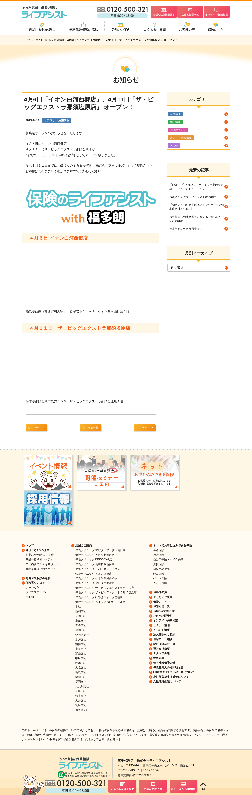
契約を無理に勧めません (41, 569)
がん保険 (158, 573)
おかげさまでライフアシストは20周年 (193, 196)
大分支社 (80, 700)
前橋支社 (80, 644)
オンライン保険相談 (165, 620)
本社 (78, 606)
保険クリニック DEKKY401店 (93, 559)
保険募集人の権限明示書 (168, 667)
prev (36, 427)
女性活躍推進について (167, 681)
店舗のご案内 (83, 545)
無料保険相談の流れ (38, 578)
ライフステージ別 (37, 592)
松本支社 (80, 663)
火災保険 (158, 564)
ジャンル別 (32, 587)
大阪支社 (80, 667)
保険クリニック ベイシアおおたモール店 (100, 601)
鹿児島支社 (82, 709)
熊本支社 (80, 695)
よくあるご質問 (162, 597)
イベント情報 (161, 629)
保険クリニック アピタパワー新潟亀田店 (100, 550)
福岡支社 (80, 681)
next (144, 427)
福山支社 (80, 677)
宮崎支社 (80, 705)
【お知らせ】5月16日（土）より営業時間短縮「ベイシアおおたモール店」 (196, 187)
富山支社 (80, 653)
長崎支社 (80, 691)
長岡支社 (80, 616)
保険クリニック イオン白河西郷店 (96, 578)
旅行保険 (158, 554)
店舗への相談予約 (164, 611)
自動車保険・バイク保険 (168, 559)
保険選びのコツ (35, 582)
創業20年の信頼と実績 (40, 554)
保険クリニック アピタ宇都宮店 (95, 583)
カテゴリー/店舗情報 (56, 120)
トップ (30, 545)
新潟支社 (80, 611)
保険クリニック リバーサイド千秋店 (97, 569)
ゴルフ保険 (160, 583)
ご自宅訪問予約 (162, 615)
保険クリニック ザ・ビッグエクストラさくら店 (104, 587)
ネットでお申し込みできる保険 (172, 545)
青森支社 (80, 625)
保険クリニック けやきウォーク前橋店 (99, 597)
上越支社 (80, 620)
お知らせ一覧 (161, 606)
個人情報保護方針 (164, 662)
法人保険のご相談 (164, 634)
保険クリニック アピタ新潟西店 (95, 554)
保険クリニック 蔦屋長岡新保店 (95, 564)
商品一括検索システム (39, 559)
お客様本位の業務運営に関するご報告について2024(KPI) (196, 218)
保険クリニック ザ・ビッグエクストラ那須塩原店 (106, 592)
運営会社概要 (161, 648)
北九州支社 (82, 686)
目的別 (30, 597)
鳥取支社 (80, 672)
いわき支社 (82, 634)
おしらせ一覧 (90, 427)
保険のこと (160, 601)
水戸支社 (80, 639)
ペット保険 (160, 578)
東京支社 (80, 648)
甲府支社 (80, 658)
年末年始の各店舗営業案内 (185, 228)
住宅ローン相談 (162, 639)
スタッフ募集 (161, 653)
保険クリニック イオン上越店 (93, 573)
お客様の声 (160, 592)
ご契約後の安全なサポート (42, 564)
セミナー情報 (161, 625)
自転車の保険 (161, 569)
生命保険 (158, 550)
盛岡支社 (80, 630)
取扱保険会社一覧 (164, 644)
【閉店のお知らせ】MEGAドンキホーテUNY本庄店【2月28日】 (197, 206)
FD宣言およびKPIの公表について (174, 672)
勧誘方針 (158, 658)
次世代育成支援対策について (171, 676)
